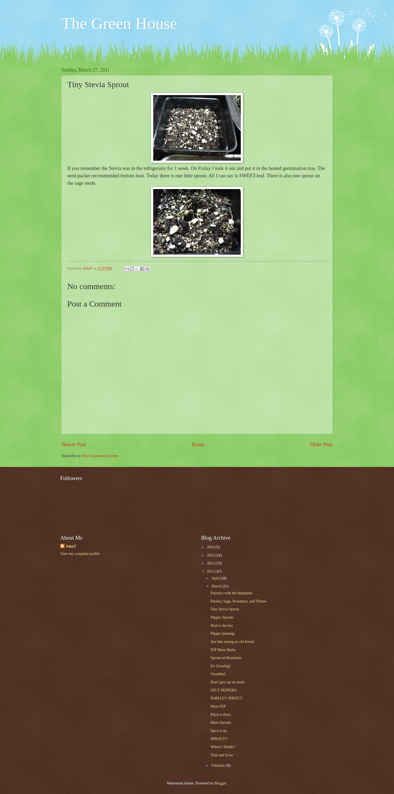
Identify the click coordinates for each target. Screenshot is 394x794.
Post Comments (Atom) (100, 456)
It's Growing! (220, 666)
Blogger (220, 783)
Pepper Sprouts (221, 617)
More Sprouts (220, 723)
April (216, 578)
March (217, 586)
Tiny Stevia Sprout (224, 609)
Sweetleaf (217, 674)
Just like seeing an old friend (232, 642)
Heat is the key (221, 626)
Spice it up (218, 731)
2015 (211, 555)
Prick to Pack (220, 715)
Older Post (321, 444)
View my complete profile (80, 554)
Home (198, 444)
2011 (211, 571)
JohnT (71, 546)
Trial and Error (221, 755)
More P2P (218, 706)
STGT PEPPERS (223, 690)
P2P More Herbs (222, 650)
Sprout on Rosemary (225, 658)
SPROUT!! (218, 739)
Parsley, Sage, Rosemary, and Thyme (238, 601)
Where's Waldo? (222, 747)
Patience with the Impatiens (231, 593)
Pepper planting (222, 633)
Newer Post (74, 444)
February (219, 765)
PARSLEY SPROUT (226, 698)
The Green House (119, 23)
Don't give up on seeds (227, 682)
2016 (211, 547)
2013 (211, 563)
